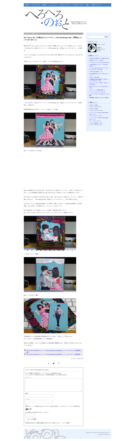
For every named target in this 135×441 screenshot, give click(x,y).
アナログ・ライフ (78, 5)
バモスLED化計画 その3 (96, 123)
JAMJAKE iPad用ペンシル (96, 71)
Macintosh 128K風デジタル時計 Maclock (99, 58)
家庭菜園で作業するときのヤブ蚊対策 (99, 97)
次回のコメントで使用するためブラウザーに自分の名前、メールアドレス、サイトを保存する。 (53, 408)
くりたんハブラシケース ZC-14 (97, 92)
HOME (27, 5)
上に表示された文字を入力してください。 (37, 414)
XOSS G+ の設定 (94, 105)
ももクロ (36, 33)
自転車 (44, 5)
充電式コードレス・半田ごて (97, 60)
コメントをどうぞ (78, 358)
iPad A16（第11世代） (95, 77)
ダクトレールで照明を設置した (97, 90)
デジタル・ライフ (65, 5)
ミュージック (53, 5)
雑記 (87, 5)
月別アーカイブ (96, 5)
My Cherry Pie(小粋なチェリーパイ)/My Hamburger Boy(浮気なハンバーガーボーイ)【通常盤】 (54, 354)
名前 (27, 395)
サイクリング (36, 5)
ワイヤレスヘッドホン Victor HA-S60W (99, 62)
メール (28, 401)
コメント (28, 377)
